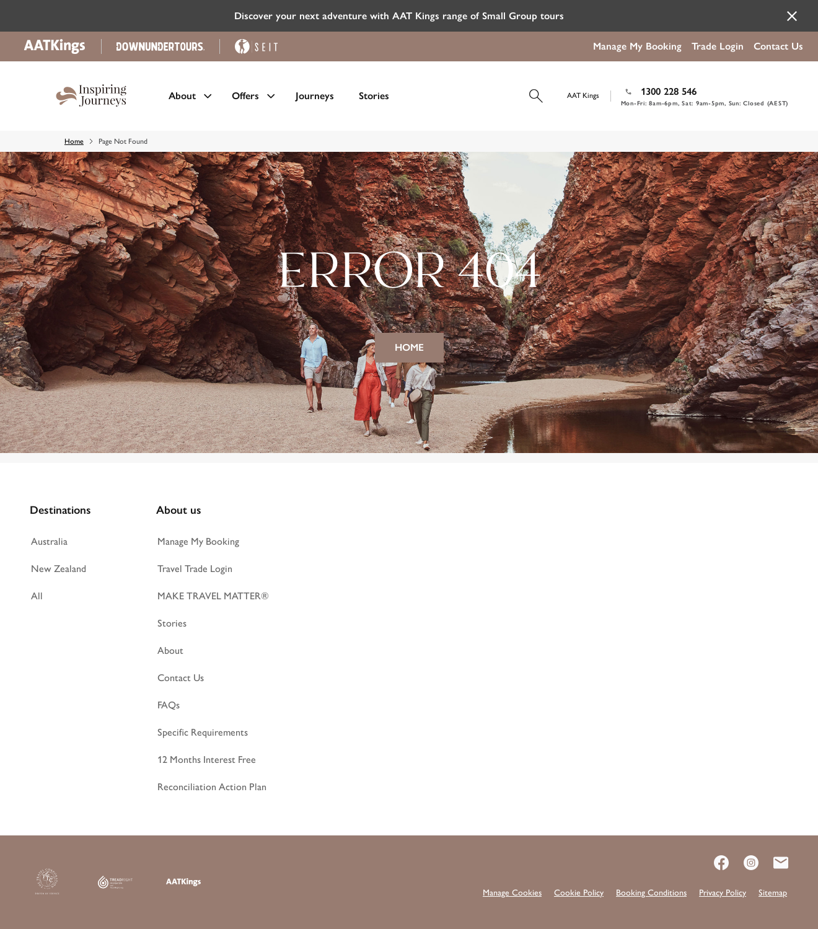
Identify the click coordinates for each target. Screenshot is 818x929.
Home (74, 141)
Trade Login (718, 46)
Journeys (315, 96)
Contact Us (778, 46)
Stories (374, 96)
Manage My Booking (637, 46)
